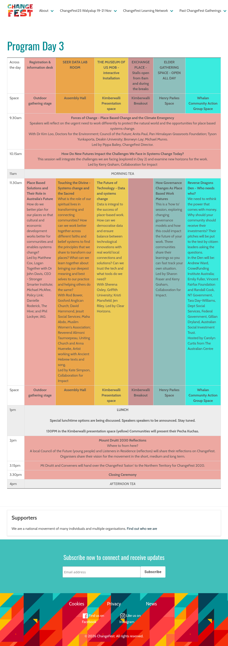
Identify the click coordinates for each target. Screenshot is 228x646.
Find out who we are (142, 528)
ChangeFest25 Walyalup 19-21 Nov (85, 10)
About (43, 10)
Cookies (76, 604)
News (151, 604)
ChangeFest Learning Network (145, 10)
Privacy (114, 604)
